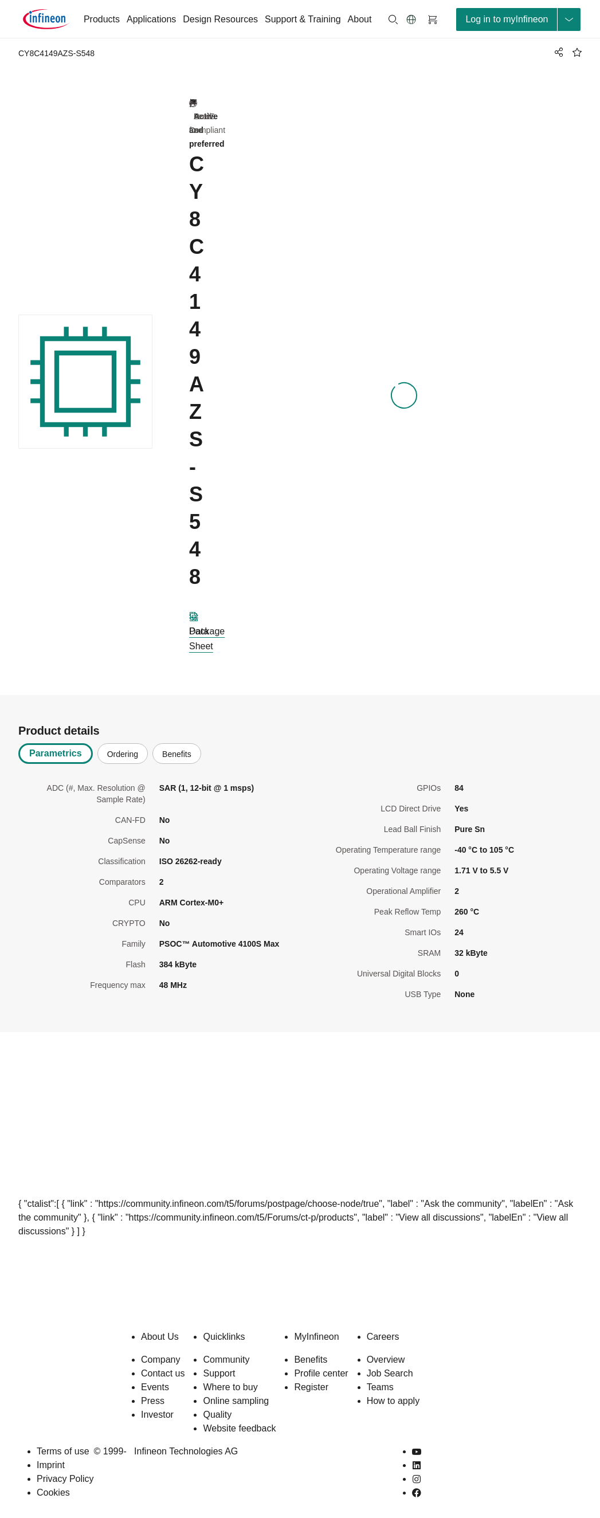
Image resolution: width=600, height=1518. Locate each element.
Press (152, 1401)
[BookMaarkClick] (577, 52)
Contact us (163, 1373)
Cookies (53, 1492)
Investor (157, 1414)
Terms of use (63, 1451)
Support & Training (303, 19)
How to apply (393, 1401)
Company (160, 1359)
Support (219, 1373)
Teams (380, 1387)
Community (226, 1359)
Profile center (321, 1373)
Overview (386, 1359)
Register (311, 1387)
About (360, 19)
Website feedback (239, 1428)
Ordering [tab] (122, 754)
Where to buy (230, 1387)
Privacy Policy (65, 1479)
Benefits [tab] (176, 754)
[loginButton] (518, 19)
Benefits (310, 1359)
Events (155, 1387)
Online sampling (236, 1401)
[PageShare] (557, 52)
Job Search (390, 1373)
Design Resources (220, 19)
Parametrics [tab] (55, 753)
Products (102, 19)
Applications (151, 19)
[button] (411, 19)
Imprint (51, 1465)
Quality (217, 1414)
